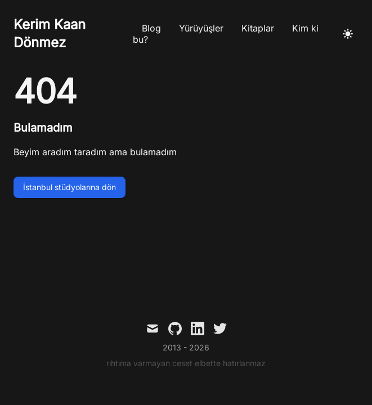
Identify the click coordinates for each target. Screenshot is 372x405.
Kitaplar (257, 28)
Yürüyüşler (201, 28)
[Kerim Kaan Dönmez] (73, 33)
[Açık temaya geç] (347, 34)
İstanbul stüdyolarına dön (69, 187)
